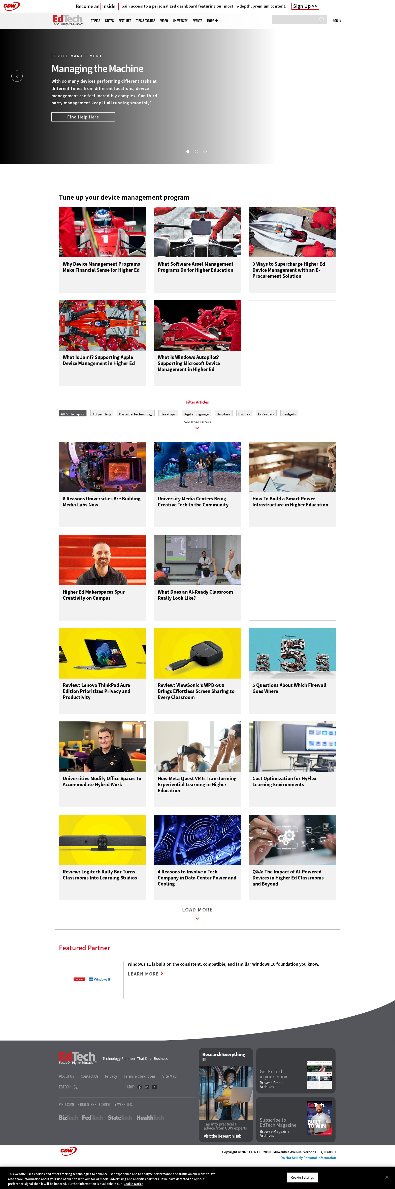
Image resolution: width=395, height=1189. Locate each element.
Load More (197, 941)
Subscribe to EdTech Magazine (278, 1149)
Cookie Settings (302, 1177)
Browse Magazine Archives (274, 1160)
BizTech (68, 1144)
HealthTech (150, 1144)
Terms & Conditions (140, 1102)
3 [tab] (205, 151)
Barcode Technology (136, 437)
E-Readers (266, 437)
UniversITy (180, 21)
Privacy (111, 1102)
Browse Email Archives (271, 1111)
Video (164, 21)
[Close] (386, 1177)
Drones (244, 437)
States (109, 21)
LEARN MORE (145, 1000)
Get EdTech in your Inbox (273, 1100)
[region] (197, 1178)
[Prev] (17, 76)
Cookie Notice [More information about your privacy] (133, 1184)
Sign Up (302, 6)
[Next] (378, 76)
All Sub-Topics (73, 437)
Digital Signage (196, 437)
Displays (224, 437)
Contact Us (89, 1102)
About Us (66, 1102)
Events (197, 21)
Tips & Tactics (145, 21)
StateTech (120, 1144)
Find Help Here (83, 117)
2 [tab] (196, 151)
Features (125, 21)
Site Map (169, 1102)
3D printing (101, 437)
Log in (337, 20)
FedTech (92, 1144)
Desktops (168, 437)
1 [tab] (187, 151)
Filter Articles (197, 425)
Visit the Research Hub (222, 1162)
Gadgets (289, 437)
